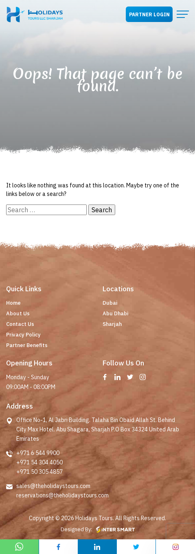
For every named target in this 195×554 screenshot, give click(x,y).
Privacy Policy (23, 334)
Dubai (110, 302)
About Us (18, 313)
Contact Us (20, 324)
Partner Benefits (27, 345)
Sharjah (112, 324)
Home (13, 302)
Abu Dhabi (115, 313)
